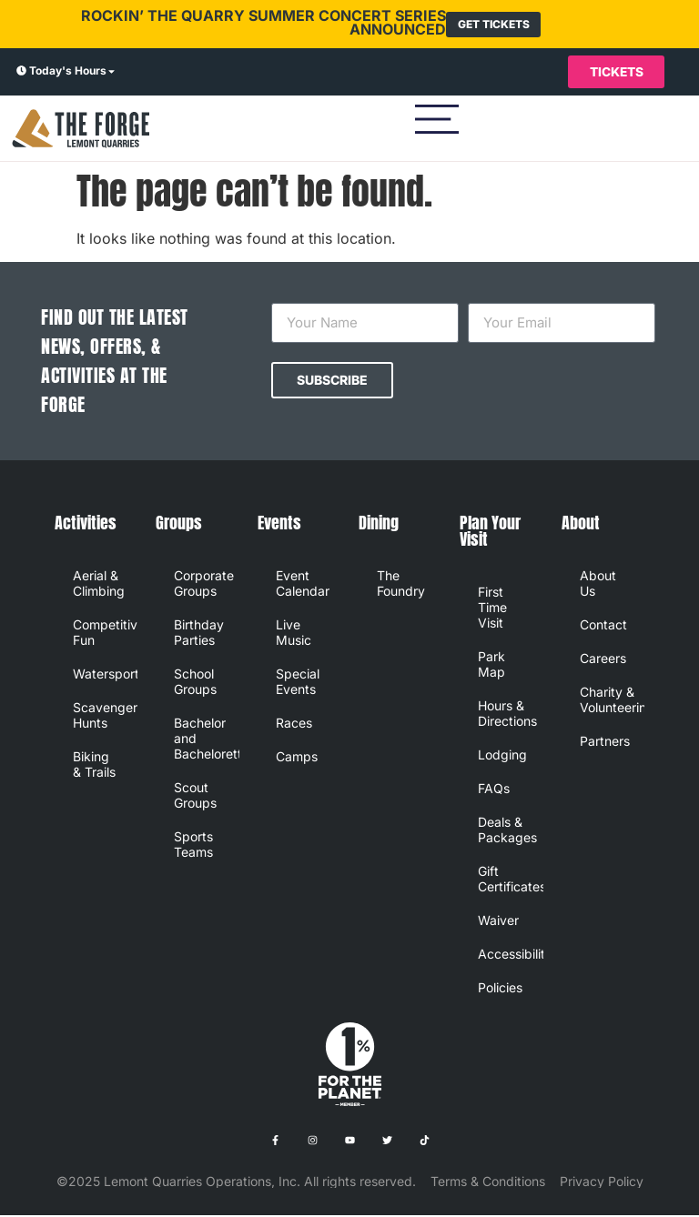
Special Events (297, 683)
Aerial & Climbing (99, 584)
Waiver (498, 922)
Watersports (105, 675)
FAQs (494, 790)
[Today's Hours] (21, 73)
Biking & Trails (94, 765)
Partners (605, 742)
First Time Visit (492, 609)
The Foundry (401, 584)
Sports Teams (193, 845)
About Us (598, 584)
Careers (603, 660)
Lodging (502, 756)
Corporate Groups (204, 584)
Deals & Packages (507, 831)
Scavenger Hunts (105, 716)
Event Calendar (302, 584)
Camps (297, 758)
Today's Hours (67, 71)
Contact (603, 626)
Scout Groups (195, 796)
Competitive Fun (105, 634)
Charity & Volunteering (612, 701)
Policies (500, 989)
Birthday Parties (199, 634)
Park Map (491, 665)
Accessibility (510, 955)
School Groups (195, 683)
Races (294, 724)
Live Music (293, 634)
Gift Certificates (510, 880)
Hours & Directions (507, 714)
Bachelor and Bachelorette (206, 740)
